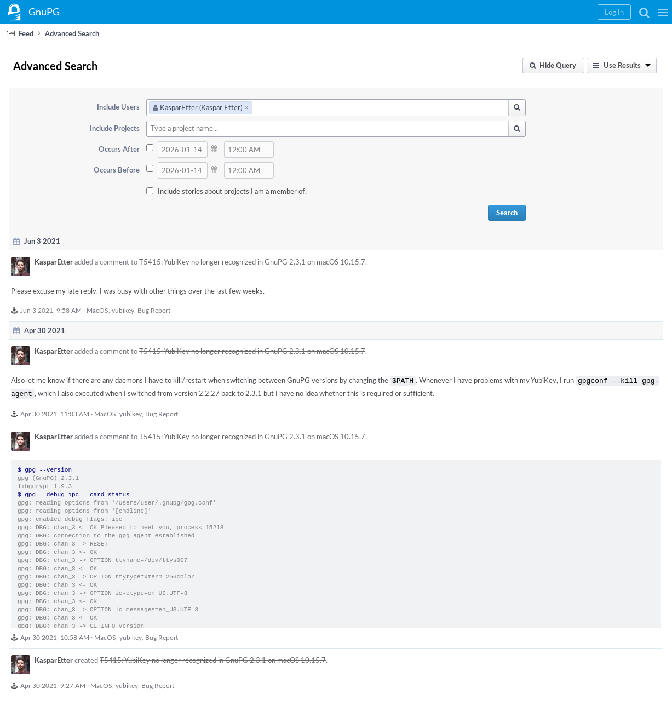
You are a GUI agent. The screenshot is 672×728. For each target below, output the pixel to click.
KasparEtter (54, 262)
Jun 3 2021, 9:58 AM (51, 310)
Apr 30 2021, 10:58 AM (54, 634)
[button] (663, 12)
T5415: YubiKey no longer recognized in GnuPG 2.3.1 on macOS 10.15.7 (252, 262)
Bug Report (153, 310)
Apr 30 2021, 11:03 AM (54, 411)
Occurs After (119, 149)
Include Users (118, 107)
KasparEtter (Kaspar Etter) (201, 107)
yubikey (123, 310)
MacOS (97, 310)
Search (507, 212)
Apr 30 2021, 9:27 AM (52, 683)
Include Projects (115, 128)
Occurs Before (117, 170)
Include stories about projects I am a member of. (232, 191)
